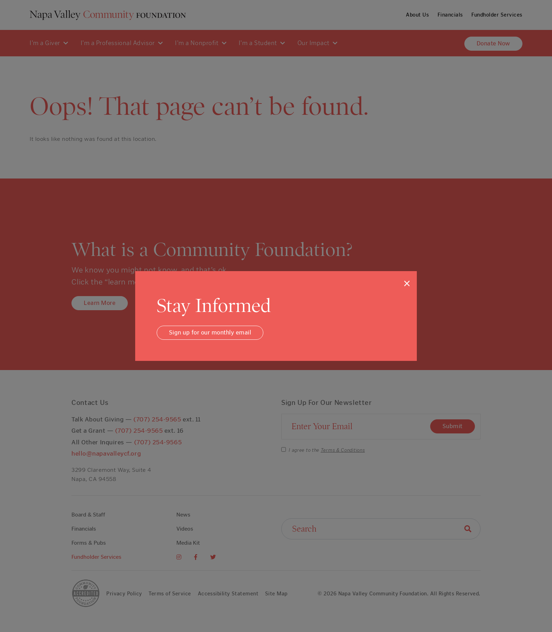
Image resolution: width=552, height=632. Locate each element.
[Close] (406, 283)
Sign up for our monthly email (210, 332)
